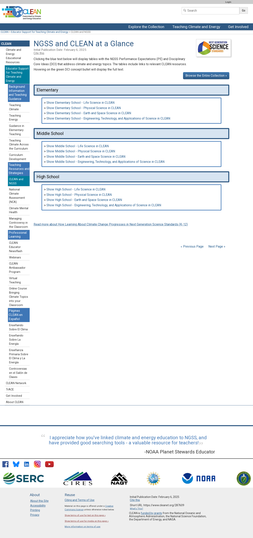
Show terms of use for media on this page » (87, 521)
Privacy (34, 514)
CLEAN (4, 31)
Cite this (39, 53)
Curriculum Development (17, 157)
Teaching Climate (15, 107)
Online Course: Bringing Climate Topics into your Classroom (18, 297)
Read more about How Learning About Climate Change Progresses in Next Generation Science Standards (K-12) (111, 224)
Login (228, 2)
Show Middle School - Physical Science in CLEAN (79, 151)
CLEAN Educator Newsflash (15, 247)
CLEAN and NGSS (16, 181)
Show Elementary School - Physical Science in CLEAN (82, 108)
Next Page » (216, 246)
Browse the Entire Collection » (206, 75)
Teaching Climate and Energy (196, 27)
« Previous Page (192, 246)
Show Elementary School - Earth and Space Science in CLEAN (87, 113)
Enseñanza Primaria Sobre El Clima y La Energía (18, 356)
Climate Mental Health (18, 210)
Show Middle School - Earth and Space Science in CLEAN (84, 156)
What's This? (136, 508)
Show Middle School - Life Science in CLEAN (76, 146)
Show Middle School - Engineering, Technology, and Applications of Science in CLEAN (104, 162)
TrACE (10, 389)
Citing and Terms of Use (79, 500)
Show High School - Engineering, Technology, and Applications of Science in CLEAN (102, 205)
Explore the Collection (147, 27)
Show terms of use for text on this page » (85, 515)
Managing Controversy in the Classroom (18, 223)
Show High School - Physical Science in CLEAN (78, 195)
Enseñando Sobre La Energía (16, 340)
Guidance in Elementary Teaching (16, 130)
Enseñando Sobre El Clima (18, 327)
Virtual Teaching (15, 280)
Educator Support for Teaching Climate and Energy (39, 31)
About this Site (39, 500)
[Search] (210, 10)
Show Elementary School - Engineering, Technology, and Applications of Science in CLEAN (107, 118)
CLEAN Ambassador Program (17, 268)
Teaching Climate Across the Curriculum (19, 145)
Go (243, 10)
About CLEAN (14, 402)
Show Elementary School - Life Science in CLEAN (79, 103)
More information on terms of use (82, 526)
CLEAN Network (16, 383)
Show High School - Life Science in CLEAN (74, 189)
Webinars (15, 257)
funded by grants (151, 513)
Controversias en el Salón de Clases (18, 373)
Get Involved (238, 27)
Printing (35, 510)
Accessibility (38, 505)
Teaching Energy (15, 118)
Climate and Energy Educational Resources (13, 56)
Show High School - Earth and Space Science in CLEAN (83, 200)
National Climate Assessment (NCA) (17, 196)
